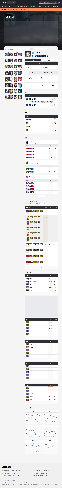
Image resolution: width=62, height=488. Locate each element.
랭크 (33, 60)
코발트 (49, 60)
